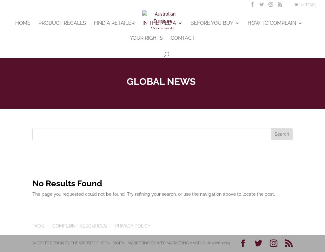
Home (22, 23)
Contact (183, 38)
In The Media (159, 23)
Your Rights (146, 38)
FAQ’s (38, 225)
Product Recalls (62, 23)
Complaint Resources (79, 225)
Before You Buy (211, 23)
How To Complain (272, 23)
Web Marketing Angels (181, 243)
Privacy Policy (132, 225)
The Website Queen (90, 243)
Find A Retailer (114, 23)
